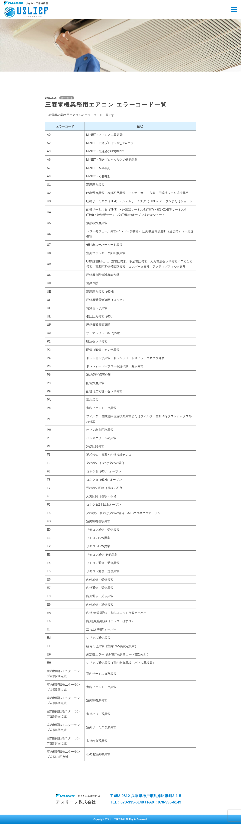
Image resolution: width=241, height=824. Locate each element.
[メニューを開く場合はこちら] (234, 9)
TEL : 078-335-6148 (127, 802)
